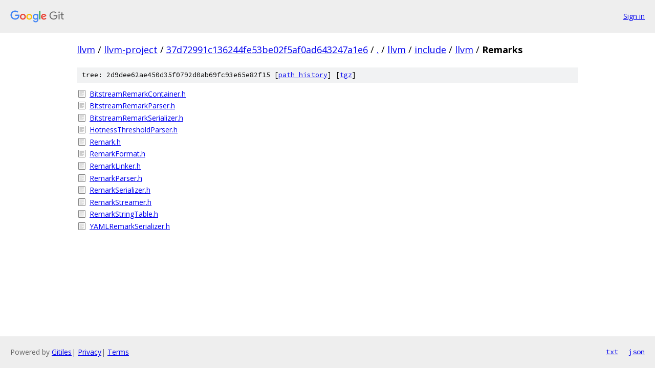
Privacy (89, 352)
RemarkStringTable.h (124, 214)
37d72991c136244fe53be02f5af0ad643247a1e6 (267, 49)
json (636, 351)
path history (303, 75)
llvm (86, 49)
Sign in (634, 16)
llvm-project (131, 49)
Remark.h (105, 142)
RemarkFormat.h (117, 153)
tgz (346, 75)
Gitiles (62, 352)
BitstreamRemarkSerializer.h (136, 118)
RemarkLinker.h (115, 166)
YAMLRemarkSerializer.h (130, 226)
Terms (118, 352)
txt (612, 351)
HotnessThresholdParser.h (134, 129)
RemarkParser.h (116, 178)
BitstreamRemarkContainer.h (138, 94)
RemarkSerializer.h (120, 190)
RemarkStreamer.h (120, 202)
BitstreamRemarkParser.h (132, 105)
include (430, 49)
